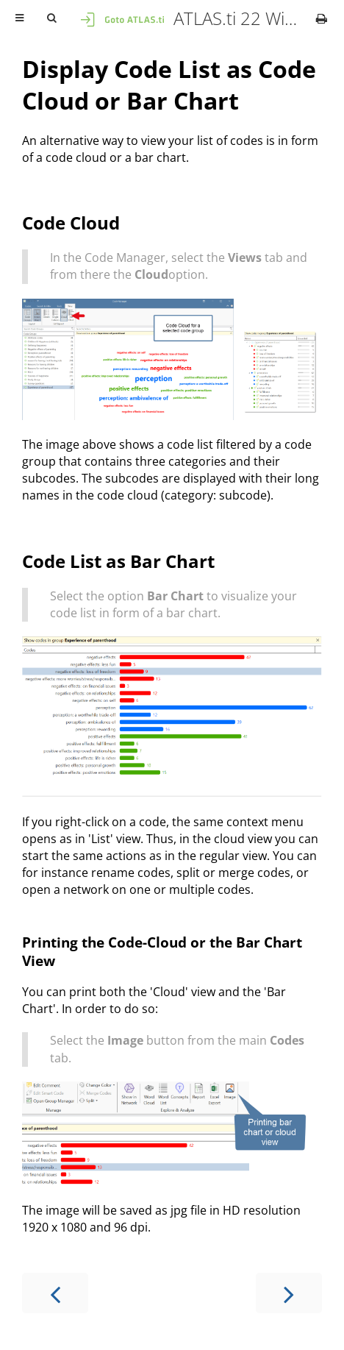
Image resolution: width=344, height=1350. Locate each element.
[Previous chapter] (55, 1293)
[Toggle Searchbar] (51, 18)
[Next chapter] (289, 1293)
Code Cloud (71, 222)
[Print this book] (321, 18)
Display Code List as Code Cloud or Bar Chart (169, 84)
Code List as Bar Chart (118, 561)
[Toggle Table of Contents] (19, 18)
